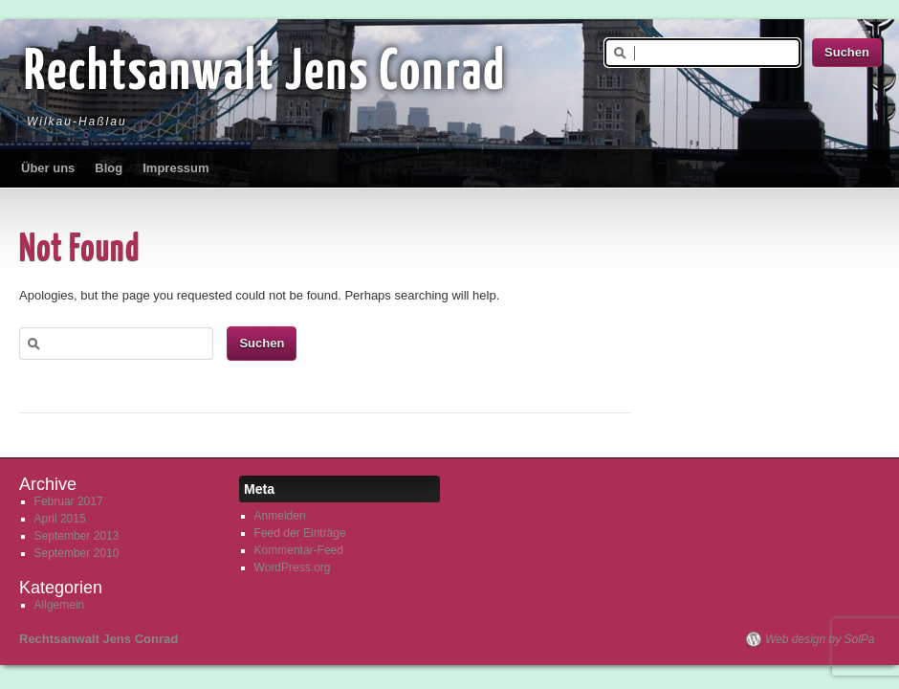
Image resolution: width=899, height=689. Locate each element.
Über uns (48, 168)
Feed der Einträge (300, 533)
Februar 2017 (68, 501)
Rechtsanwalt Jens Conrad (265, 73)
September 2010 (77, 553)
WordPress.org (292, 567)
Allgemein (59, 604)
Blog (108, 168)
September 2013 (77, 536)
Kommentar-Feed (298, 550)
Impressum (175, 168)
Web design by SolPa (820, 639)
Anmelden (280, 515)
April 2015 (60, 518)
